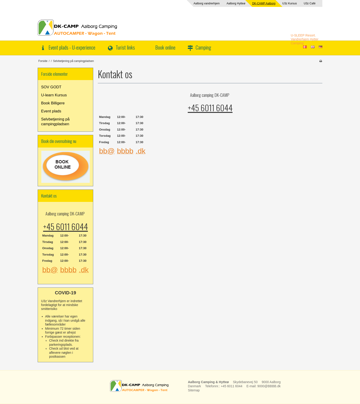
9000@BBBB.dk (269, 386)
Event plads (51, 111)
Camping (203, 47)
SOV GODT (51, 87)
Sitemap (194, 390)
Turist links (125, 47)
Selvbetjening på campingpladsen (55, 121)
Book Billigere (53, 103)
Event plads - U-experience (71, 47)
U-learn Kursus (54, 95)
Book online (165, 47)
